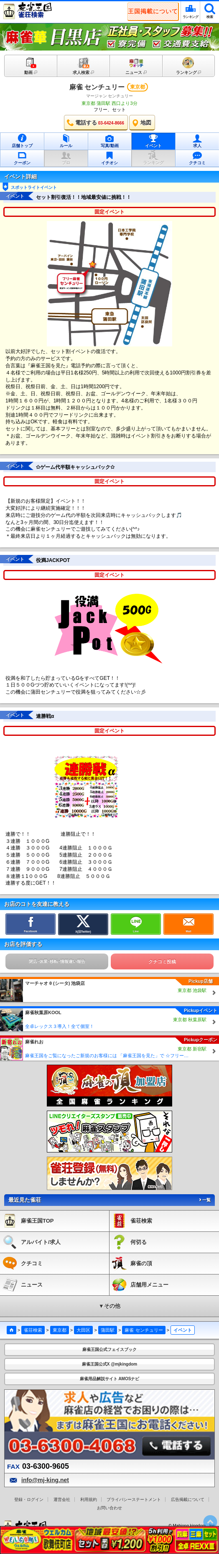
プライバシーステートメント (134, 1499)
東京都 (59, 1330)
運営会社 (61, 1499)
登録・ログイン (28, 1499)
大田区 (83, 1330)
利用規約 (88, 1499)
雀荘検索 (33, 1330)
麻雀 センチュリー (97, 87)
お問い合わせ (109, 1508)
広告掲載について (187, 1499)
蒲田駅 (108, 1330)
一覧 (204, 1200)
